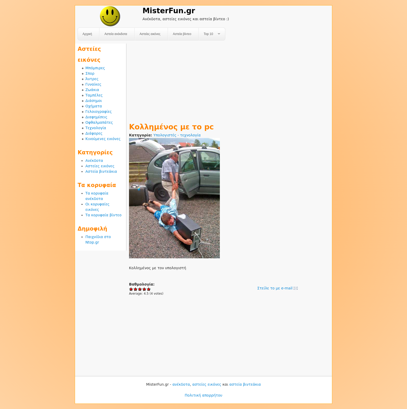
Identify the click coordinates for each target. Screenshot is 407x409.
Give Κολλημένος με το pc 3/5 (140, 289)
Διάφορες (94, 133)
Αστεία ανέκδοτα (115, 34)
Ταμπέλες (94, 95)
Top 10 (209, 34)
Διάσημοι (93, 101)
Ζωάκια (92, 90)
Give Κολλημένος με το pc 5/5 (149, 289)
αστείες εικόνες (206, 384)
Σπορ (89, 73)
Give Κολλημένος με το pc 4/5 (144, 289)
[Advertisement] (229, 80)
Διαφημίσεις (96, 117)
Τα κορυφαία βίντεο (103, 215)
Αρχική (87, 34)
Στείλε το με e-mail (275, 288)
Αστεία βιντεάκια (101, 171)
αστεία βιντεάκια (245, 384)
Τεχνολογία (95, 128)
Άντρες (92, 79)
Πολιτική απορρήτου (203, 395)
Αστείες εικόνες (150, 34)
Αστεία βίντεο (182, 34)
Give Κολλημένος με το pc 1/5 (131, 289)
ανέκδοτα (181, 384)
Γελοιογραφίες (98, 111)
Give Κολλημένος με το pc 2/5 (135, 289)
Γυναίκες (93, 84)
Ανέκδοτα (94, 160)
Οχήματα (93, 106)
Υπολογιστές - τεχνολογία (177, 135)
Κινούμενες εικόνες (103, 139)
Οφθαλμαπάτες (99, 122)
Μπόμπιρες (95, 68)
